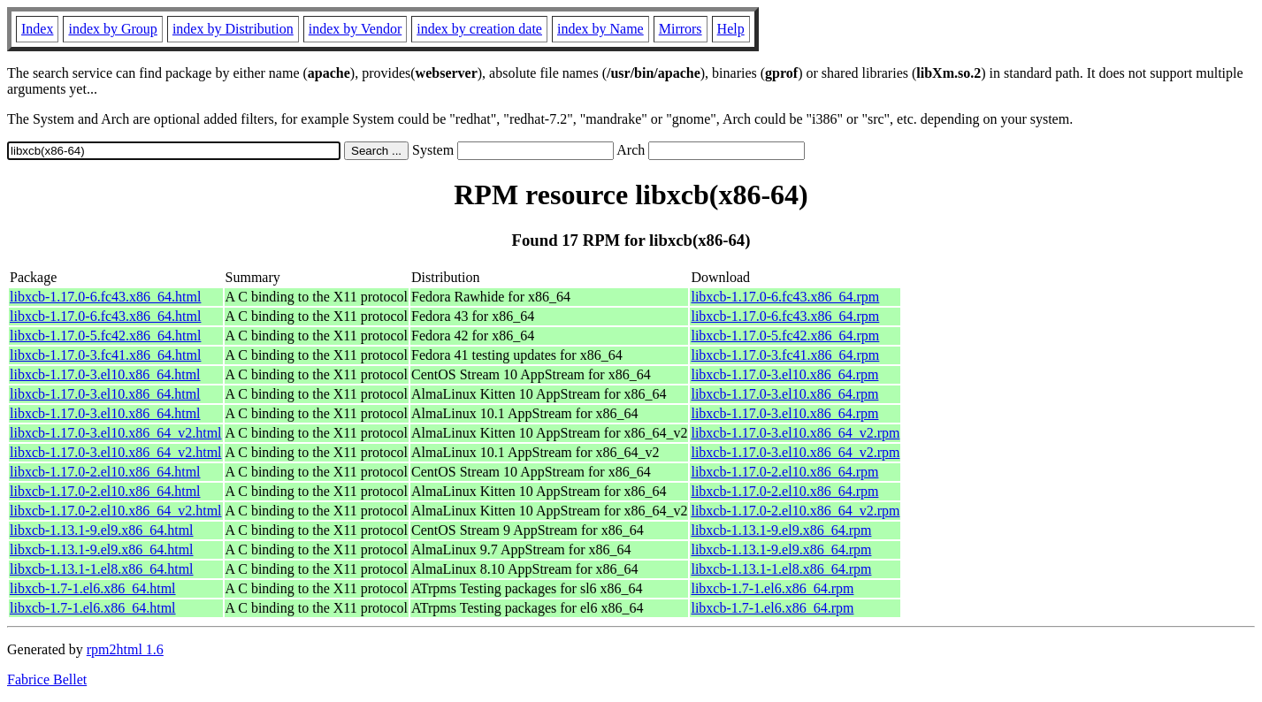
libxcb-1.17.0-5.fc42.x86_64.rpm (785, 335)
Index (37, 28)
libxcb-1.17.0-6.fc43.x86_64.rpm (785, 296)
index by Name (600, 28)
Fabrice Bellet (47, 679)
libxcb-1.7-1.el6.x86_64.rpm (772, 588)
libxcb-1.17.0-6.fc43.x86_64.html (105, 296)
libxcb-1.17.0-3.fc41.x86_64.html (105, 354)
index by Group (112, 28)
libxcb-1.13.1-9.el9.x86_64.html (102, 530)
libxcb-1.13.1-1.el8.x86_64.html (102, 568)
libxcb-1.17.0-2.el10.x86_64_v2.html (116, 510)
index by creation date (479, 28)
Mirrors (680, 28)
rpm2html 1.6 (125, 649)
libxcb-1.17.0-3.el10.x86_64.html (105, 374)
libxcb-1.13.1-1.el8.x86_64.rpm (781, 568)
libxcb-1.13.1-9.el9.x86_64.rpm (781, 530)
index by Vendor (355, 28)
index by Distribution (233, 28)
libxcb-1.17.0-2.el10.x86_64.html (105, 471)
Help (731, 28)
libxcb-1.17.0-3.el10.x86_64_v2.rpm (795, 432)
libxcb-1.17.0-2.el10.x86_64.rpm (784, 471)
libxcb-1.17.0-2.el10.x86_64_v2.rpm (795, 510)
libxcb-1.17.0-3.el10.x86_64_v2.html (116, 432)
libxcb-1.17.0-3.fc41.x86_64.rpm (785, 354)
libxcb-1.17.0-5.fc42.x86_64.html (105, 335)
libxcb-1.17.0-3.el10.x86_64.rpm (784, 374)
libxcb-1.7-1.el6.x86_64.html (93, 588)
